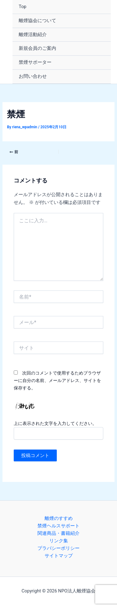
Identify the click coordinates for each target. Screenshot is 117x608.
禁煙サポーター (35, 62)
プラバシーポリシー (58, 548)
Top (23, 6)
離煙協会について (37, 20)
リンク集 (58, 541)
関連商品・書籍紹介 (58, 533)
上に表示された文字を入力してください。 (55, 423)
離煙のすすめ (59, 518)
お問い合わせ (33, 76)
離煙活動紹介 (33, 34)
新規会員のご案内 (37, 48)
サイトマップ (59, 556)
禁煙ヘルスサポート (58, 526)
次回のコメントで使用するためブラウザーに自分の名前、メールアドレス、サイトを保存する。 (57, 380)
